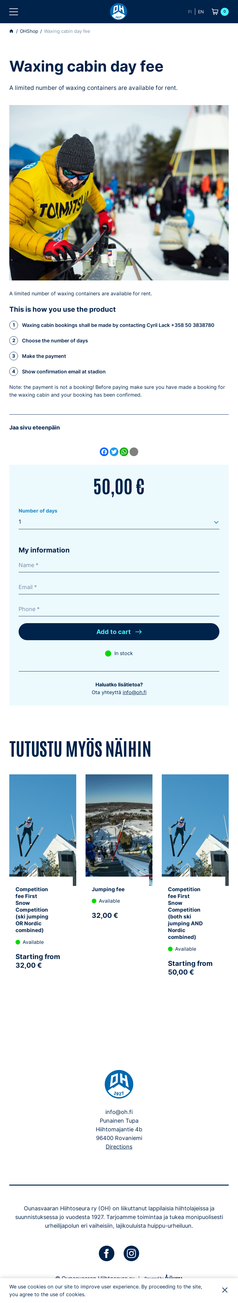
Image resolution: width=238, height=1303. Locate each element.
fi (190, 11)
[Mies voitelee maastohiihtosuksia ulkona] (119, 192)
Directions (119, 1147)
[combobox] (119, 522)
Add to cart (113, 632)
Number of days (38, 510)
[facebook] (106, 1254)
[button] (13, 11)
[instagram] (131, 1254)
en (201, 11)
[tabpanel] (43, 893)
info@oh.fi (135, 693)
